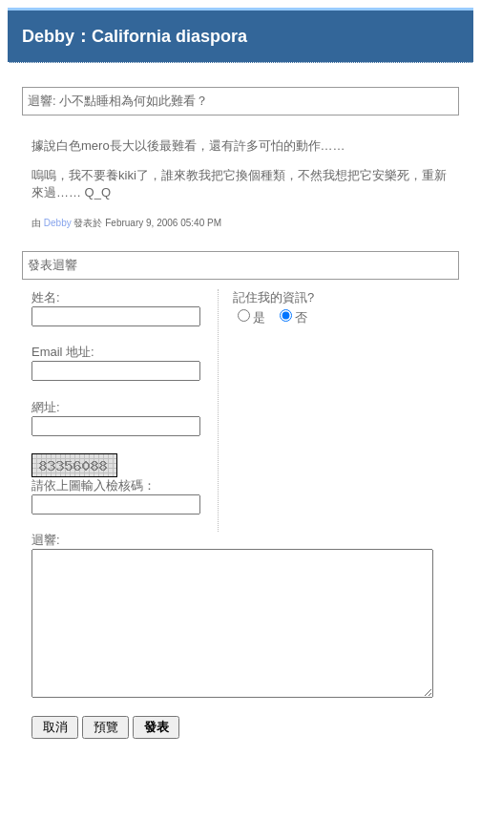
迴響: (45, 540)
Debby (58, 223)
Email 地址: (62, 352)
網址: (45, 407)
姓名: (45, 297)
